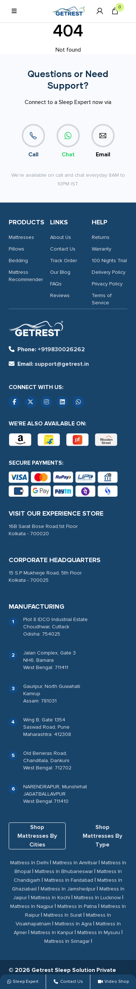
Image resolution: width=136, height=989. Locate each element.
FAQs (56, 284)
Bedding (18, 260)
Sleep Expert (22, 981)
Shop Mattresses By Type (102, 836)
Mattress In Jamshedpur (68, 889)
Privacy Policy (107, 284)
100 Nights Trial (109, 260)
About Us (60, 237)
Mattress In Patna (77, 906)
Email (103, 141)
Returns (101, 237)
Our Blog (60, 272)
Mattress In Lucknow (97, 897)
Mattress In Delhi (29, 863)
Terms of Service (102, 299)
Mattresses (21, 237)
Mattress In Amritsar (75, 863)
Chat (68, 141)
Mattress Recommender (26, 276)
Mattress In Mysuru (98, 932)
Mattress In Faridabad (68, 880)
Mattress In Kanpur (52, 932)
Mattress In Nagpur (31, 906)
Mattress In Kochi (50, 897)
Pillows (16, 249)
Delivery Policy (108, 272)
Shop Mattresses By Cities (37, 836)
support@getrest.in (49, 364)
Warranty (101, 249)
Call (33, 141)
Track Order (63, 260)
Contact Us (62, 249)
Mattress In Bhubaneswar (64, 871)
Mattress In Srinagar (67, 941)
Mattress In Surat (63, 915)
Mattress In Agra (73, 924)
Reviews (60, 295)
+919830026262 (47, 349)
